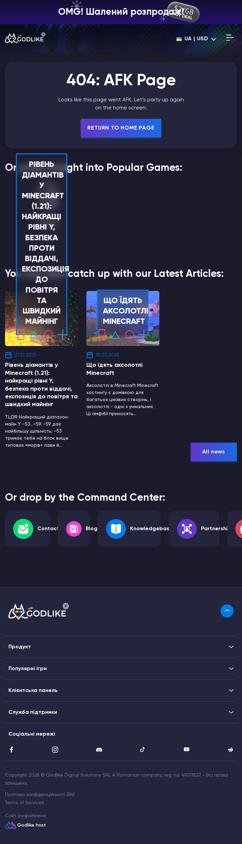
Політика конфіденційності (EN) (40, 794)
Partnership (216, 529)
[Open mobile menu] (230, 39)
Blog (91, 529)
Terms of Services (24, 802)
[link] (227, 610)
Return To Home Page (120, 128)
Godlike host (31, 825)
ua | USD (192, 39)
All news (213, 452)
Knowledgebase (151, 529)
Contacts (49, 529)
